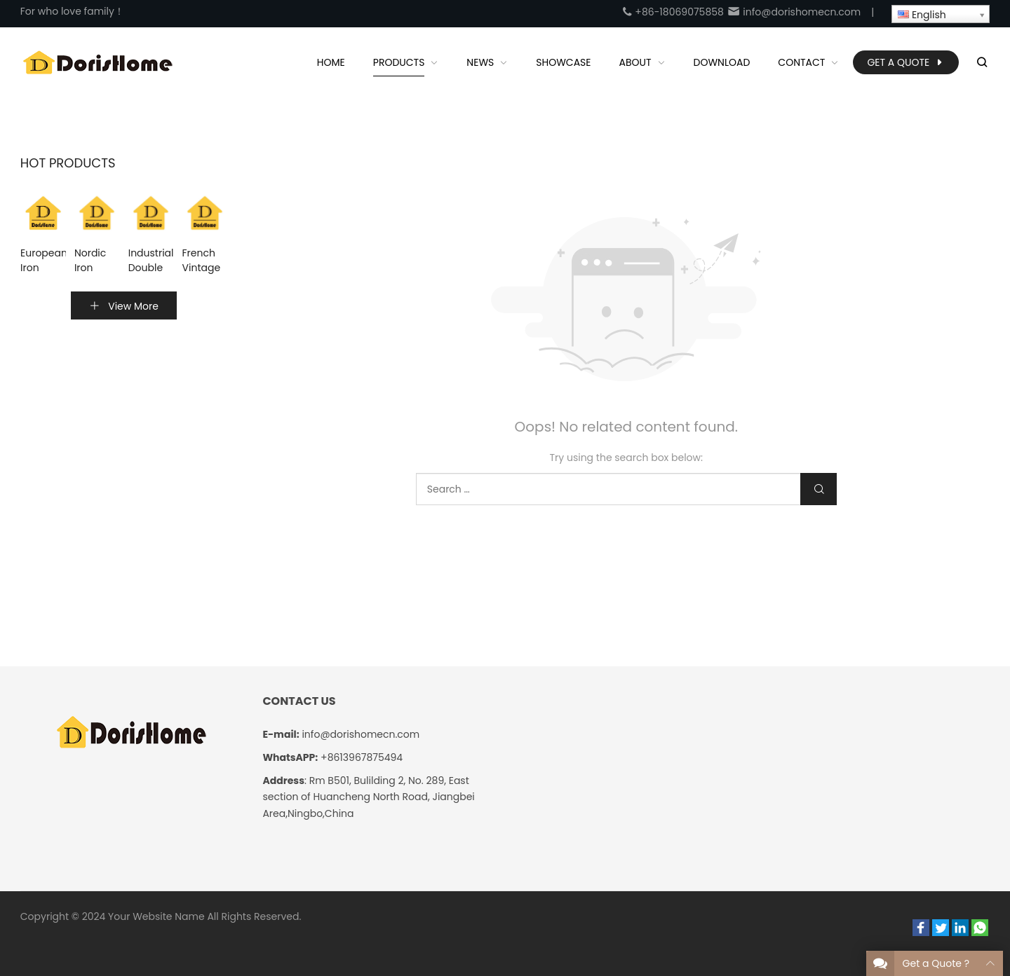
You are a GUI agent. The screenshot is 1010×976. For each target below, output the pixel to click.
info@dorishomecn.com (794, 12)
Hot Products (68, 164)
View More (124, 306)
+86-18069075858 (672, 12)
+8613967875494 (362, 757)
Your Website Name (156, 916)
